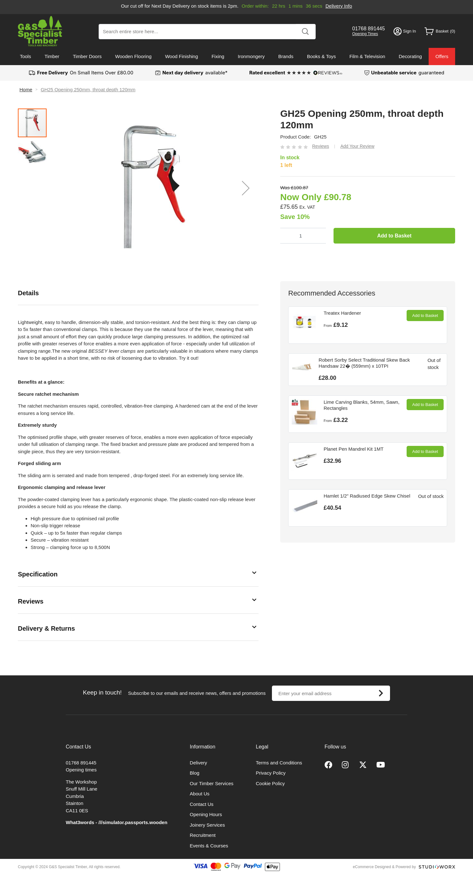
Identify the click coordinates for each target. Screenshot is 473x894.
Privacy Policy (271, 773)
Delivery (198, 762)
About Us (200, 793)
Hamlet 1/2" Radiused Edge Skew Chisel (367, 496)
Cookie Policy (270, 783)
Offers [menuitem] (441, 56)
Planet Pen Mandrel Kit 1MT (354, 449)
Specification (37, 574)
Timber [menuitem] (52, 56)
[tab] (138, 293)
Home (25, 89)
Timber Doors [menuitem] (87, 56)
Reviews (30, 601)
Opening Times (365, 34)
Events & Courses (209, 845)
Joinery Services (207, 825)
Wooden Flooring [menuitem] (133, 56)
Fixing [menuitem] (218, 56)
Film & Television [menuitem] (367, 56)
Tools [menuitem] (25, 56)
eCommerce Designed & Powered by (384, 867)
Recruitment (203, 835)
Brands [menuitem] (286, 56)
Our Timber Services (212, 783)
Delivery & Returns (46, 628)
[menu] (236, 56)
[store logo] (40, 31)
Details (28, 293)
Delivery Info (339, 6)
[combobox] (207, 31)
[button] (246, 188)
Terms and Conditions (279, 762)
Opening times (81, 769)
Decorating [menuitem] (410, 56)
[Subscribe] (381, 693)
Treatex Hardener (342, 313)
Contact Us (202, 804)
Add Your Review (357, 146)
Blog (194, 773)
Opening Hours (206, 814)
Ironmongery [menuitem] (251, 56)
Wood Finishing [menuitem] (181, 56)
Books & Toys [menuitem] (321, 56)
